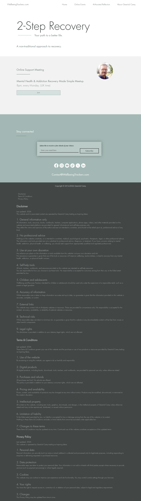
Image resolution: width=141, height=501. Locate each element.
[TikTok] (72, 165)
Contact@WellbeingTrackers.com (70, 174)
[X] (78, 165)
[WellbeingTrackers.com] (18, 4)
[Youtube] (67, 165)
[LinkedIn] (83, 165)
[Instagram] (62, 165)
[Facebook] (56, 165)
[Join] (38, 92)
